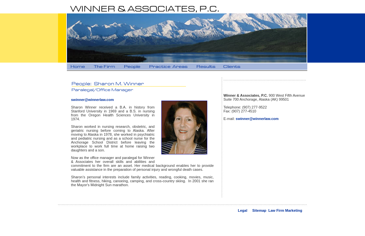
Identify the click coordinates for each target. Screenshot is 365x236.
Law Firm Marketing (285, 210)
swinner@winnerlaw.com (92, 100)
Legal (242, 210)
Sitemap (259, 210)
